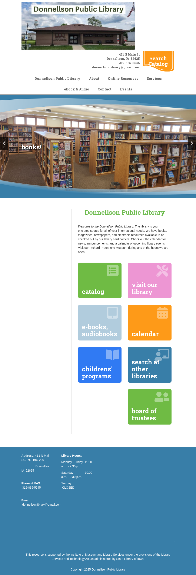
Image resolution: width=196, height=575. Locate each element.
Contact (105, 89)
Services (154, 78)
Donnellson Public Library (57, 78)
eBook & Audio (76, 89)
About (94, 78)
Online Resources (123, 78)
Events (126, 89)
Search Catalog (158, 61)
